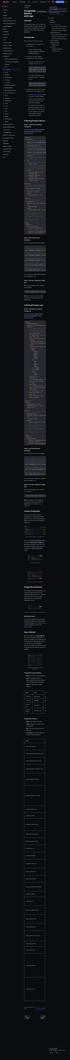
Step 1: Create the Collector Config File (59, 26)
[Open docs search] (45, 2)
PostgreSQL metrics (56, 51)
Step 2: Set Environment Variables (58, 28)
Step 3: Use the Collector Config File (59, 30)
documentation (28, 626)
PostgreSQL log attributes (57, 49)
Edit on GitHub (40, 1008)
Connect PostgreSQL (54, 40)
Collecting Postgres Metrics (55, 24)
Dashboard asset (55, 44)
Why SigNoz (22, 1)
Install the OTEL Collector (35, 94)
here (34, 276)
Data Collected (53, 46)
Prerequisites (52, 22)
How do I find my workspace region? (56, 14)
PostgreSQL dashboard (54, 42)
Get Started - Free (60, 1)
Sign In (53, 2)
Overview (52, 20)
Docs (29, 1)
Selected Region (53, 7)
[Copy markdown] (41, 11)
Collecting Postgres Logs (55, 32)
